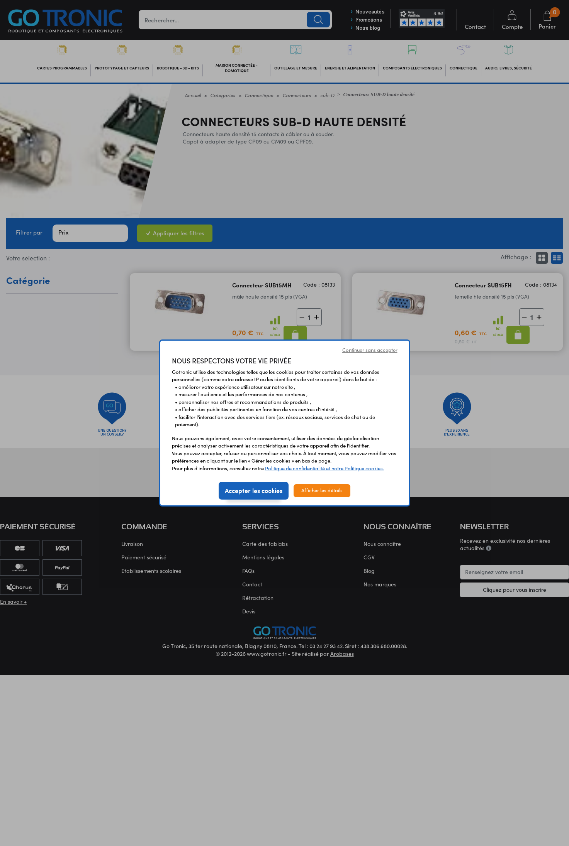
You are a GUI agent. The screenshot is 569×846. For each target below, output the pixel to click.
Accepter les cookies (253, 490)
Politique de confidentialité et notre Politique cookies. (324, 468)
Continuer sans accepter (369, 349)
